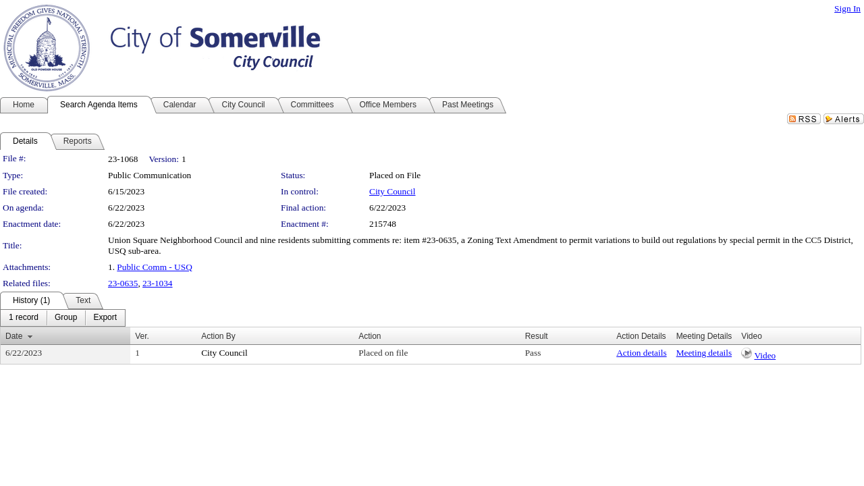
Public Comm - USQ (154, 267)
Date (13, 336)
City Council (392, 191)
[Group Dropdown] (66, 318)
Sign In (847, 8)
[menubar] (63, 318)
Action (369, 336)
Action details (641, 353)
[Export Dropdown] (105, 318)
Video (765, 355)
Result (536, 336)
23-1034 (157, 283)
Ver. (142, 336)
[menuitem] (24, 318)
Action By (218, 336)
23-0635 (123, 283)
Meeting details (704, 353)
